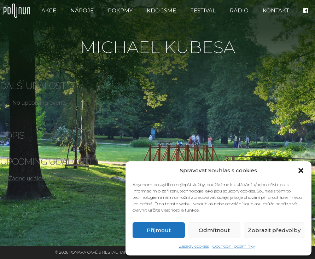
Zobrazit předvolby (274, 230)
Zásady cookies (194, 246)
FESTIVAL (203, 10)
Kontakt (276, 10)
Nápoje (82, 10)
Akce (48, 10)
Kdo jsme (161, 10)
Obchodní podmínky (233, 246)
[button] (300, 170)
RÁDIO (239, 10)
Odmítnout (214, 230)
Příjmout (159, 230)
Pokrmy (120, 10)
